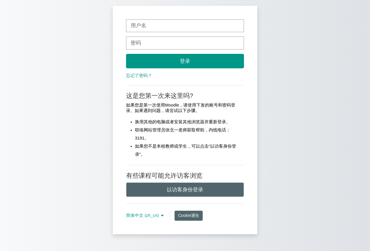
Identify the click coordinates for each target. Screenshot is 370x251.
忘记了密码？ (139, 75)
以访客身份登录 (185, 190)
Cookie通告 (188, 215)
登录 (185, 61)
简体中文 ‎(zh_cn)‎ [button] (143, 215)
